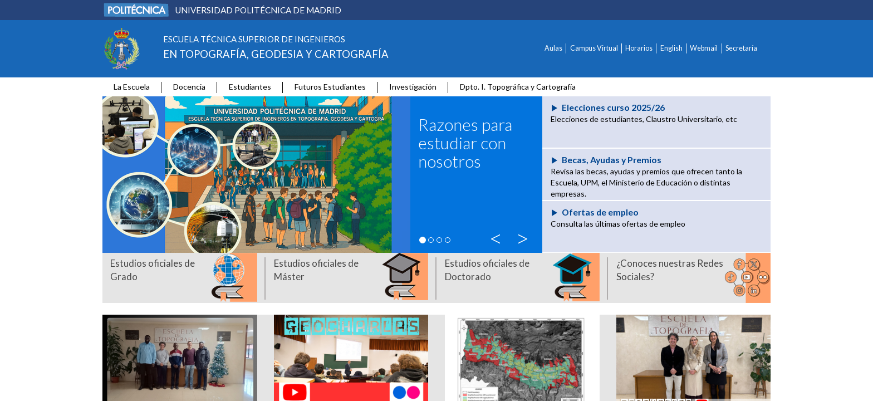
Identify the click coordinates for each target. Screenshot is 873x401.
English (671, 48)
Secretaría (741, 48)
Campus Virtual (594, 48)
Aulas (553, 48)
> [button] (524, 236)
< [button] (498, 236)
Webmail (704, 48)
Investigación (412, 86)
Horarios (639, 48)
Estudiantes (250, 86)
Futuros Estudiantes (330, 86)
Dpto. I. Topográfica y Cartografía (518, 86)
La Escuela (132, 86)
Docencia (189, 86)
